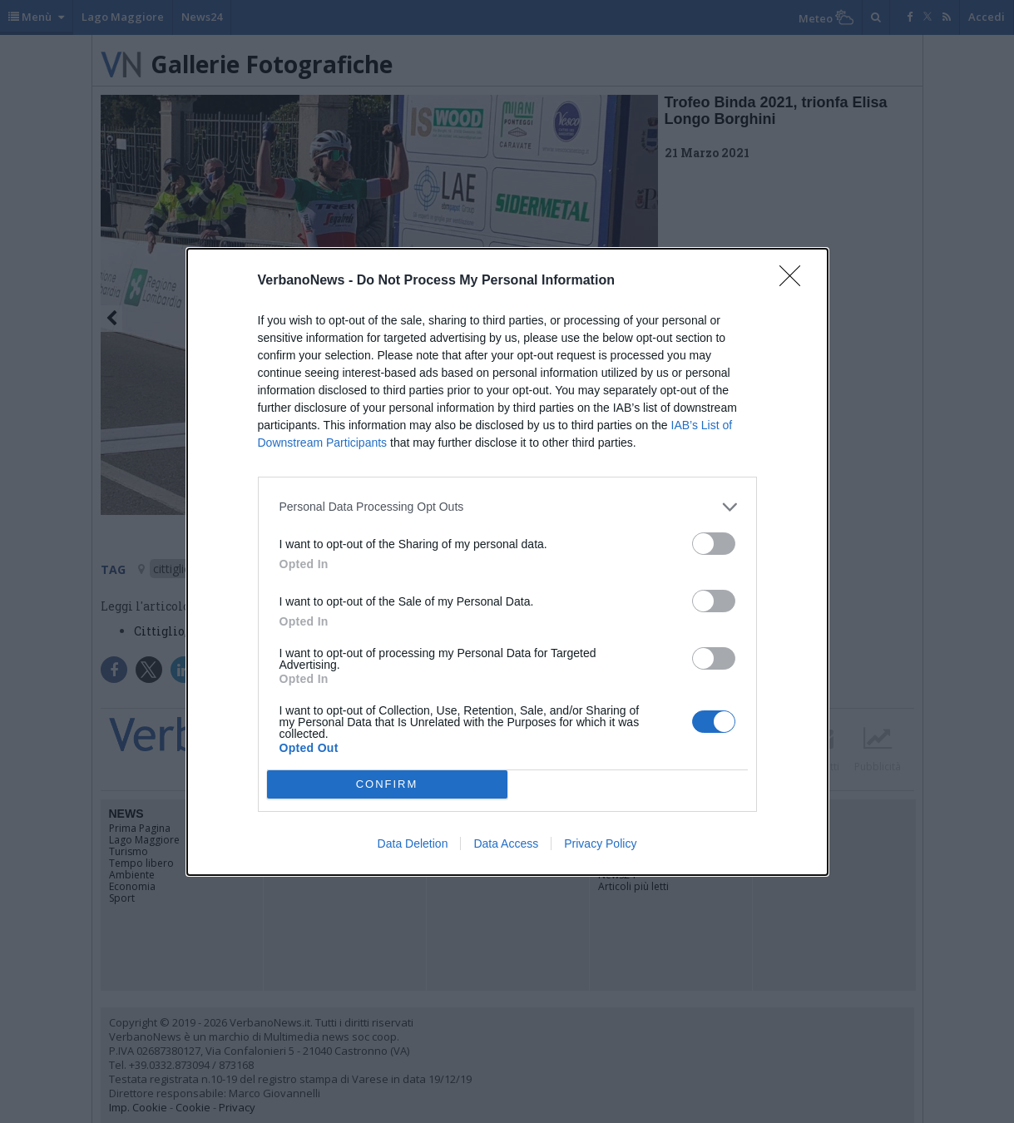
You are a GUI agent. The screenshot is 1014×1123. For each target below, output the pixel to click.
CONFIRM (387, 784)
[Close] (795, 281)
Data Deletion (413, 843)
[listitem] (507, 507)
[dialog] (507, 562)
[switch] (713, 543)
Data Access (505, 843)
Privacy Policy (600, 843)
